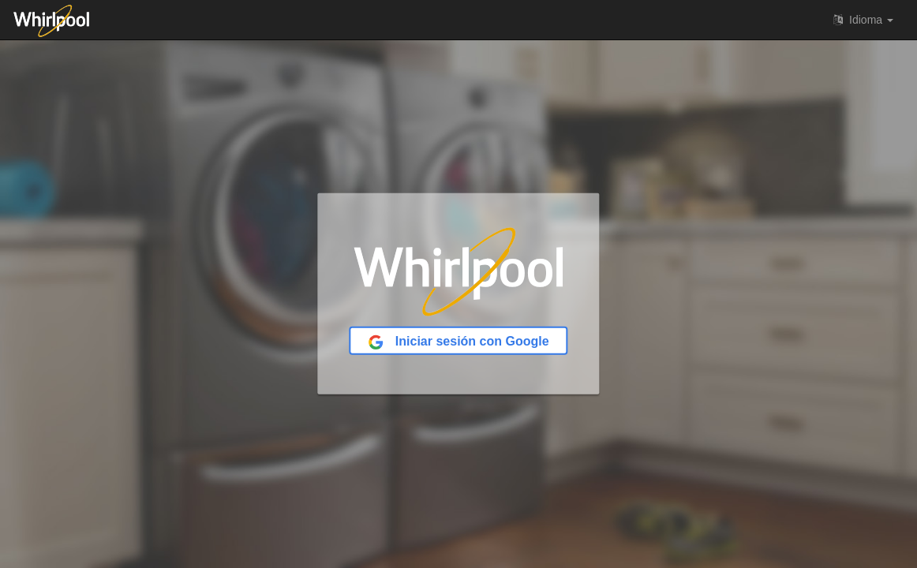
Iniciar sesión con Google (458, 342)
